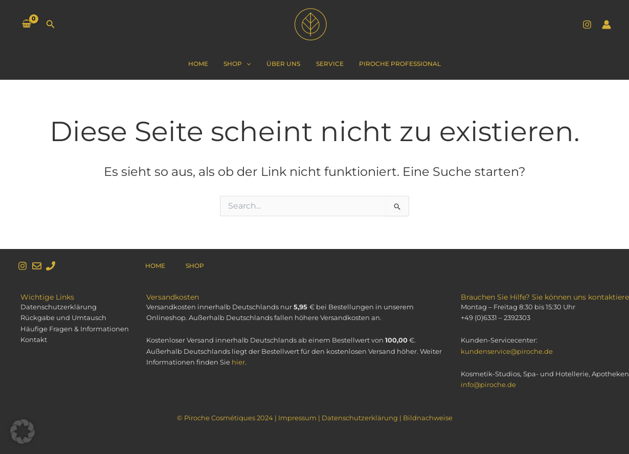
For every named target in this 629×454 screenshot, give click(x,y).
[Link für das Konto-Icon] (606, 24)
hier (238, 362)
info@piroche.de (488, 384)
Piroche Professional (393, 63)
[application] (249, 64)
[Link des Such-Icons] (50, 24)
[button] (22, 431)
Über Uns (283, 63)
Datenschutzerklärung (360, 418)
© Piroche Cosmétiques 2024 (225, 418)
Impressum (297, 418)
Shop (240, 64)
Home (205, 63)
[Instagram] (587, 24)
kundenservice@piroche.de (507, 351)
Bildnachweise (428, 418)
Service (326, 63)
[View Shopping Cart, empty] (27, 24)
